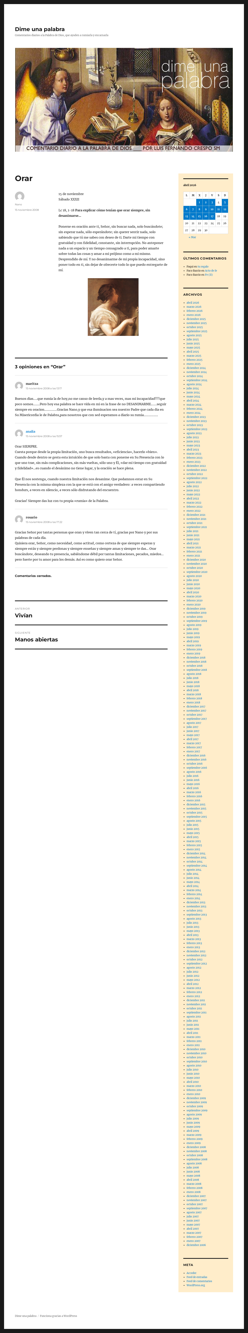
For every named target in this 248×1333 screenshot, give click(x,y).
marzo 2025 (194, 355)
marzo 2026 (194, 306)
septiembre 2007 (197, 1208)
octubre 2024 (195, 376)
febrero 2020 (194, 600)
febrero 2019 (194, 649)
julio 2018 (192, 678)
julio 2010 (192, 1069)
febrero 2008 (194, 1188)
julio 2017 (192, 727)
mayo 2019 (193, 637)
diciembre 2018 (196, 657)
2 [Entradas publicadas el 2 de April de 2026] (206, 202)
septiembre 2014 (197, 865)
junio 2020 (193, 584)
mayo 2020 (193, 588)
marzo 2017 (194, 743)
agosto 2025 (194, 335)
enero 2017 (193, 751)
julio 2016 (193, 776)
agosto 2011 (194, 1016)
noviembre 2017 (196, 710)
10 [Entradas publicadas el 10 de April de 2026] (212, 209)
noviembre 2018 (196, 661)
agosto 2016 (194, 772)
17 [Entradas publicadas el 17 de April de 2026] (212, 216)
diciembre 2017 (196, 706)
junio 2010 (193, 1073)
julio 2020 (193, 580)
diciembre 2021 (196, 515)
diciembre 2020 (196, 559)
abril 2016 (193, 788)
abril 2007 (193, 1228)
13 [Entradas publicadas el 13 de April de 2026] (186, 216)
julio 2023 (193, 437)
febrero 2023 (194, 457)
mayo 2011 (193, 1029)
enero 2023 (193, 462)
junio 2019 (193, 633)
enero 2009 (194, 1143)
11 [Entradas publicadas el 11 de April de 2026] (218, 209)
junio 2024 (193, 392)
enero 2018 (193, 702)
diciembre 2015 (196, 804)
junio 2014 (193, 878)
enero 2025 (194, 364)
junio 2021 (193, 535)
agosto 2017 (194, 723)
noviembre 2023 (197, 421)
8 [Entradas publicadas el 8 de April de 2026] (199, 209)
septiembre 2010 (197, 1061)
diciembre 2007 (196, 1196)
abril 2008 (193, 1179)
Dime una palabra (40, 29)
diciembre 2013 (196, 902)
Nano (18, 204)
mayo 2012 (193, 980)
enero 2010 (193, 1094)
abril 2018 (193, 690)
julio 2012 (192, 971)
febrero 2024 (194, 408)
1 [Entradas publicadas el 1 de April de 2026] (199, 202)
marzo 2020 (194, 596)
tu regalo (203, 266)
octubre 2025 (195, 327)
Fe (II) (209, 274)
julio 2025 (193, 339)
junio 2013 (193, 927)
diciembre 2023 (196, 417)
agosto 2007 (194, 1212)
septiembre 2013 (197, 914)
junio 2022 (193, 490)
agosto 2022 (194, 482)
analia (30, 431)
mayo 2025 (193, 347)
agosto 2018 (194, 674)
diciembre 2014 (196, 853)
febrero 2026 (195, 311)
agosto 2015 (194, 820)
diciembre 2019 (196, 608)
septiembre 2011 (197, 1012)
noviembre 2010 (196, 1053)
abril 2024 (193, 400)
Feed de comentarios (199, 1281)
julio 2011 (192, 1020)
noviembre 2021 (196, 519)
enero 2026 (194, 315)
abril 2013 (192, 935)
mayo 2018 (193, 686)
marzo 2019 (194, 645)
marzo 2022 (194, 502)
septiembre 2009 (197, 1110)
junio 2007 (193, 1220)
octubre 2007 (195, 1204)
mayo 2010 (193, 1077)
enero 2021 (193, 555)
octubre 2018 (194, 665)
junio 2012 (193, 976)
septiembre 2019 (197, 621)
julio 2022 (193, 486)
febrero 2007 (194, 1237)
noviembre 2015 (196, 808)
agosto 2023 (194, 433)
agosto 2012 (194, 967)
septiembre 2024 (197, 380)
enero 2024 (194, 413)
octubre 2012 (194, 959)
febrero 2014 (194, 894)
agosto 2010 (194, 1065)
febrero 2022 (194, 506)
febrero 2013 (194, 943)
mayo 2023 (193, 445)
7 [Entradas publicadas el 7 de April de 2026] (193, 209)
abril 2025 (193, 351)
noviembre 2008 (197, 1151)
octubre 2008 (195, 1155)
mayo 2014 (193, 882)
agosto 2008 (194, 1163)
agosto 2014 (194, 869)
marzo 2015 (194, 841)
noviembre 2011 (196, 1004)
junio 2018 (193, 682)
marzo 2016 (194, 792)
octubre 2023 (195, 425)
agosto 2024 (194, 384)
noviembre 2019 (197, 612)
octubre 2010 (194, 1057)
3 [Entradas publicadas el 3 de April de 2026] (212, 202)
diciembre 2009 (196, 1098)
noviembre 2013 (196, 906)
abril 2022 (193, 498)
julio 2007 (193, 1216)
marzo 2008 (194, 1184)
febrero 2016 (194, 796)
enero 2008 (194, 1192)
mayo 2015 (193, 833)
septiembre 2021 (197, 527)
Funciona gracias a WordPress (58, 1316)
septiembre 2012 (197, 963)
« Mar (192, 237)
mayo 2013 (193, 931)
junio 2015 (193, 829)
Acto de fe (211, 270)
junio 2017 (193, 731)
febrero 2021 (194, 551)
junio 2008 (193, 1171)
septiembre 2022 (197, 478)
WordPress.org (196, 1285)
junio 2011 (193, 1024)
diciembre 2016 (196, 755)
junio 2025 (193, 343)
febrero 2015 (194, 845)
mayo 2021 (193, 539)
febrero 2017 (194, 747)
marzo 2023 (194, 453)
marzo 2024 (194, 404)
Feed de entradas (197, 1277)
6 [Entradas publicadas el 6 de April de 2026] (187, 209)
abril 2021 (193, 543)
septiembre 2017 (197, 719)
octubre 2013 (194, 910)
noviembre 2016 (197, 759)
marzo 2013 (194, 939)
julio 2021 (192, 531)
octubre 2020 (195, 568)
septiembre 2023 (197, 429)
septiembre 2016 (197, 767)
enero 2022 (194, 510)
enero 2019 (193, 653)
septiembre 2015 (197, 816)
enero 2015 (193, 849)
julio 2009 (193, 1118)
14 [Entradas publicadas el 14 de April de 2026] (193, 216)
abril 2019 (193, 641)
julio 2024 (193, 388)
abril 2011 (192, 1033)
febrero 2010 (194, 1090)
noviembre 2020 (197, 563)
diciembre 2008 (196, 1147)
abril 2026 (193, 302)
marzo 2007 (194, 1233)
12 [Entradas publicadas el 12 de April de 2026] (225, 209)
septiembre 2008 (197, 1159)
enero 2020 (194, 604)
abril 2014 (193, 886)
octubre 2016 (195, 763)
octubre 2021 (194, 523)
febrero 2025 (194, 360)
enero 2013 (193, 947)
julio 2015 (192, 825)
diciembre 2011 (196, 1000)
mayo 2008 (193, 1175)
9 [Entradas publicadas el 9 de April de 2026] (206, 209)
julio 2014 (192, 874)
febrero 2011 (194, 1041)
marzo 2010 (194, 1086)
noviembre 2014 (196, 857)
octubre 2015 (194, 812)
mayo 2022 (193, 494)
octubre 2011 (194, 1008)
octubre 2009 (195, 1106)
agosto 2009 (194, 1114)
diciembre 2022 (196, 466)
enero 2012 (193, 996)
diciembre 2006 (196, 1245)
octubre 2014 (194, 861)
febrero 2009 (195, 1139)
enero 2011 (193, 1045)
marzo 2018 (194, 694)
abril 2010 (193, 1082)
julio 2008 (193, 1167)
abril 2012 (193, 984)
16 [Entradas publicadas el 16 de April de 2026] (205, 216)
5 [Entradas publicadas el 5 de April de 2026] (225, 202)
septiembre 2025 (197, 331)
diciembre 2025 (196, 319)
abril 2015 (193, 837)
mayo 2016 (193, 784)
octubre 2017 (194, 714)
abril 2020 (193, 592)
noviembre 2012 (196, 955)
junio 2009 (193, 1122)
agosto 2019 (194, 625)
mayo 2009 (193, 1126)
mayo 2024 (193, 396)
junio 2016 (193, 780)
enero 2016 (193, 800)
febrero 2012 (194, 992)
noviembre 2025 (197, 323)
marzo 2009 (194, 1135)
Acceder (191, 1273)
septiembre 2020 (197, 572)
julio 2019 (193, 629)
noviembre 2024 (197, 372)
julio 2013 (192, 922)
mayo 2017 (193, 735)
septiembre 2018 (197, 670)
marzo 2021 (194, 547)
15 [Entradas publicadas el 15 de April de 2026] (199, 216)
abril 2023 (193, 449)
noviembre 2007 (197, 1200)
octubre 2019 (195, 617)
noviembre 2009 (197, 1102)
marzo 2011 (194, 1037)
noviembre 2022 (197, 470)
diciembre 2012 (196, 951)
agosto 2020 (194, 576)
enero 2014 (193, 898)
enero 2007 (194, 1241)
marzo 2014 (194, 890)
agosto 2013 (194, 918)
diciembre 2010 (196, 1049)
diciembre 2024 (196, 368)
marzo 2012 (194, 988)
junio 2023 (193, 441)
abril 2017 (193, 739)
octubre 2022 (195, 474)
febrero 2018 (194, 698)
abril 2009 (193, 1131)
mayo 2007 (193, 1224)
